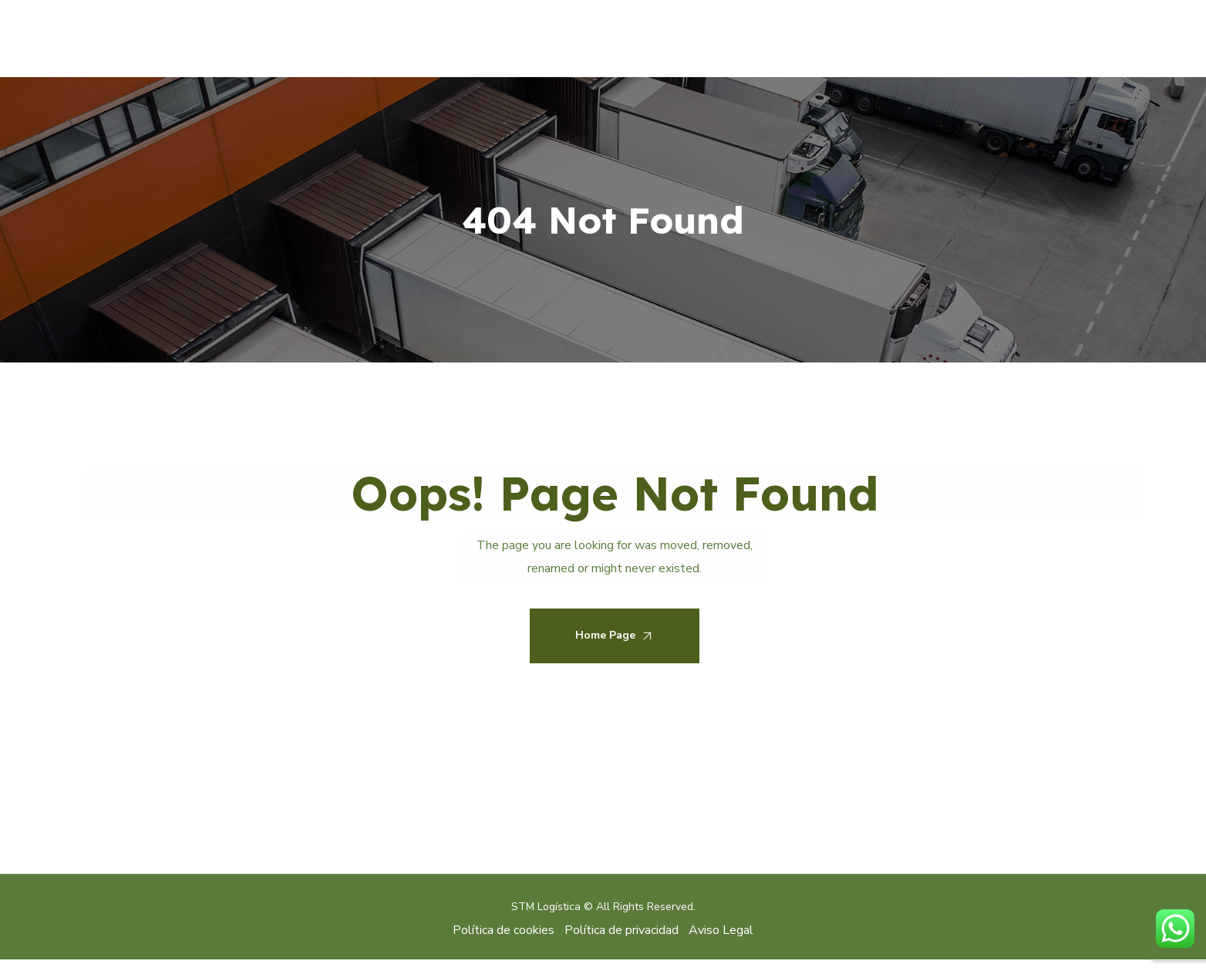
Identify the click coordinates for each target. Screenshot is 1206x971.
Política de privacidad (621, 930)
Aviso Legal (721, 930)
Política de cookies (505, 930)
